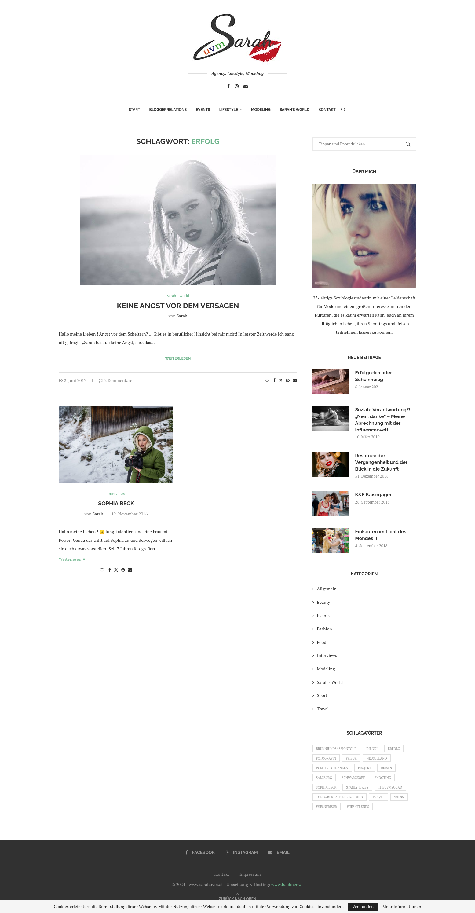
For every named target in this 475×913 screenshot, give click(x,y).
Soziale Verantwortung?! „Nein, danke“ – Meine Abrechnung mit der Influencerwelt (383, 420)
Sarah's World (330, 683)
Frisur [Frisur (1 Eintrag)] (353, 761)
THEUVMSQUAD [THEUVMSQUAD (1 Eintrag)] (394, 792)
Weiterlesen (178, 358)
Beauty (323, 604)
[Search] (343, 110)
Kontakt (327, 110)
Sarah (182, 316)
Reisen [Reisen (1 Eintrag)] (390, 771)
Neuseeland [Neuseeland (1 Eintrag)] (380, 761)
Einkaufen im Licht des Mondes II (381, 536)
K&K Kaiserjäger (374, 496)
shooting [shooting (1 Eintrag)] (386, 781)
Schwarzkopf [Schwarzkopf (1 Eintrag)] (355, 781)
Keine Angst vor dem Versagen (178, 306)
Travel (323, 710)
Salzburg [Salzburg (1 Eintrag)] (324, 781)
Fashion (324, 630)
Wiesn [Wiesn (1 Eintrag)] (404, 802)
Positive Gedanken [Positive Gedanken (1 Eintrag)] (333, 771)
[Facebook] (228, 86)
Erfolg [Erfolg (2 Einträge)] (398, 750)
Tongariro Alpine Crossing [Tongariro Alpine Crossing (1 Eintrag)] (340, 802)
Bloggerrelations (168, 110)
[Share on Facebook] (274, 379)
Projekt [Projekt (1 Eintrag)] (367, 771)
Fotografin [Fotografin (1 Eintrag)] (327, 761)
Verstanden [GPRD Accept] (363, 906)
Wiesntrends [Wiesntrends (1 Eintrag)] (360, 813)
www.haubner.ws (287, 891)
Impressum (250, 881)
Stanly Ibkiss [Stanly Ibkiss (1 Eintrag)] (359, 792)
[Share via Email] (295, 379)
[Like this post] (267, 379)
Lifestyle (228, 110)
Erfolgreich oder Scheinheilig (374, 376)
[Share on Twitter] (281, 379)
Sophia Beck (116, 502)
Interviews (327, 657)
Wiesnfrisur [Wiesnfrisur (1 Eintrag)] (327, 813)
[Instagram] (237, 86)
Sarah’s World (294, 110)
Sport (322, 697)
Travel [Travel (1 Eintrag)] (382, 802)
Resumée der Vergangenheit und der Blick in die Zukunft (382, 463)
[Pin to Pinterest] (288, 379)
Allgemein (327, 590)
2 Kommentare (115, 379)
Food (322, 643)
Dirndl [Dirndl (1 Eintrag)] (375, 750)
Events (203, 110)
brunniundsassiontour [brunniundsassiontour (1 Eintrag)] (337, 750)
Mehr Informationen (401, 906)
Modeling (261, 110)
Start (134, 110)
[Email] (245, 86)
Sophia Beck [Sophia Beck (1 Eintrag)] (327, 792)
